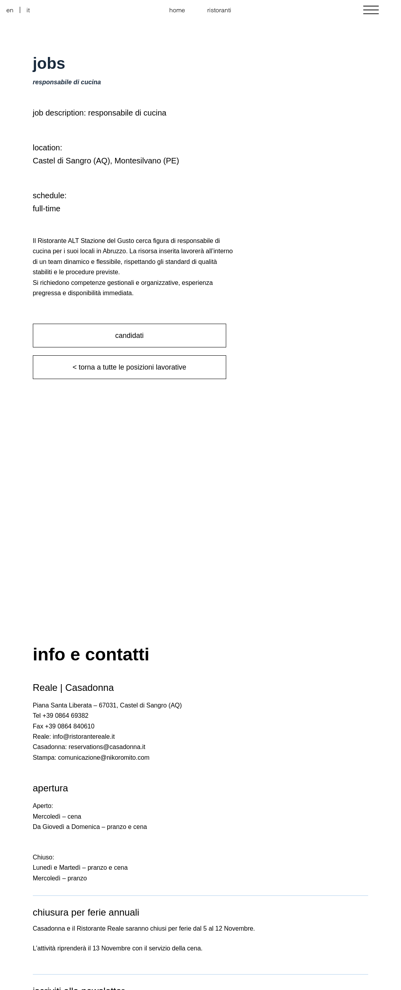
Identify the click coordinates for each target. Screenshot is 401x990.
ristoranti (219, 10)
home (177, 10)
